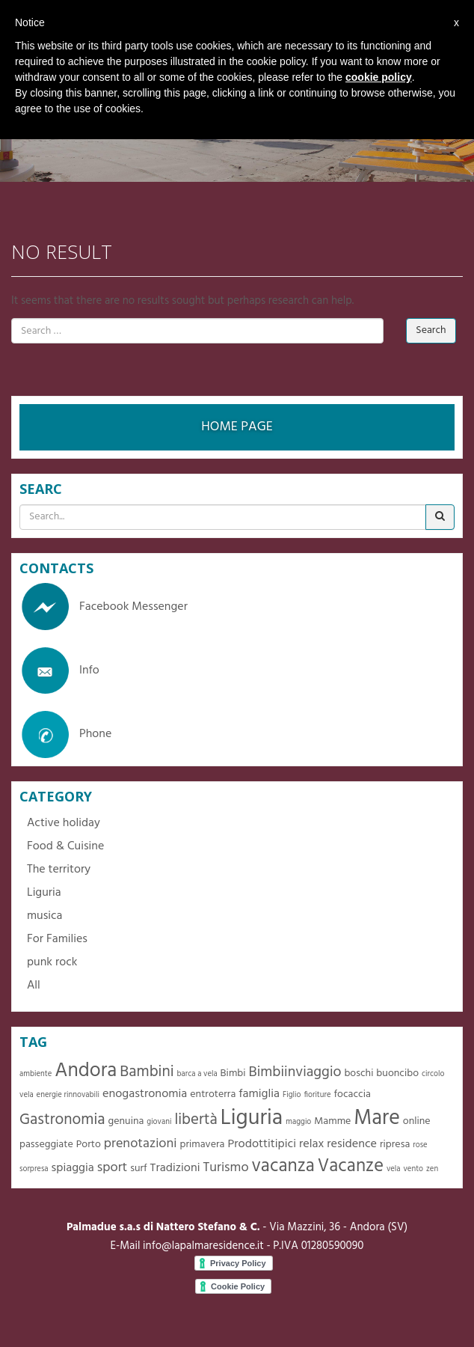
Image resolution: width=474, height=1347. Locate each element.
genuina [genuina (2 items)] (126, 1121)
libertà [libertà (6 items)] (195, 1120)
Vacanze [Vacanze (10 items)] (351, 1166)
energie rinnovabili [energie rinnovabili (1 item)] (68, 1095)
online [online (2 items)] (417, 1121)
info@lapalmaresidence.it (203, 1246)
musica (44, 916)
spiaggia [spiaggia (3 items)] (72, 1168)
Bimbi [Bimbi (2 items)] (233, 1073)
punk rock (52, 962)
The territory (58, 869)
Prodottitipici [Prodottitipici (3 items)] (261, 1144)
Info (59, 670)
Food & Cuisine (65, 846)
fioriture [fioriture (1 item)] (317, 1095)
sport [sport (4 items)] (112, 1168)
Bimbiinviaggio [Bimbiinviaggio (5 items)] (295, 1072)
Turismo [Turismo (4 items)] (225, 1168)
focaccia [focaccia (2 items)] (352, 1094)
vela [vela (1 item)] (394, 1169)
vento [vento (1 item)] (413, 1169)
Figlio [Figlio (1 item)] (292, 1095)
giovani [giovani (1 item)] (159, 1122)
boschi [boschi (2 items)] (358, 1073)
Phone (65, 734)
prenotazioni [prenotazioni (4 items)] (140, 1144)
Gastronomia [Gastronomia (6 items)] (62, 1120)
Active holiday (63, 823)
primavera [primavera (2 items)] (201, 1144)
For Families (57, 939)
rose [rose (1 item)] (420, 1145)
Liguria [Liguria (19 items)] (252, 1118)
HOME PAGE (237, 427)
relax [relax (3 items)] (311, 1144)
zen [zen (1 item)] (432, 1169)
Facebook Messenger (103, 607)
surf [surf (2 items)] (138, 1168)
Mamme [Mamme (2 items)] (332, 1121)
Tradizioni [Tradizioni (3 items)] (175, 1168)
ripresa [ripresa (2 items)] (395, 1144)
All (33, 985)
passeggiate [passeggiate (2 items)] (46, 1144)
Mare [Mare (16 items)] (377, 1118)
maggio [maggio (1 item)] (298, 1122)
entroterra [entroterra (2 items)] (213, 1094)
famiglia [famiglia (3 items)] (259, 1094)
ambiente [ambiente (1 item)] (35, 1074)
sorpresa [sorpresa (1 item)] (34, 1169)
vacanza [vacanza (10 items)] (283, 1166)
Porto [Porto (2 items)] (88, 1144)
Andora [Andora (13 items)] (86, 1071)
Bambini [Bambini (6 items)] (146, 1072)
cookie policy (378, 77)
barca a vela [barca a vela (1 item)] (197, 1074)
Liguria (44, 892)
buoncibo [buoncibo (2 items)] (397, 1073)
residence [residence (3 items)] (352, 1144)
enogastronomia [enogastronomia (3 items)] (144, 1094)
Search (431, 330)
